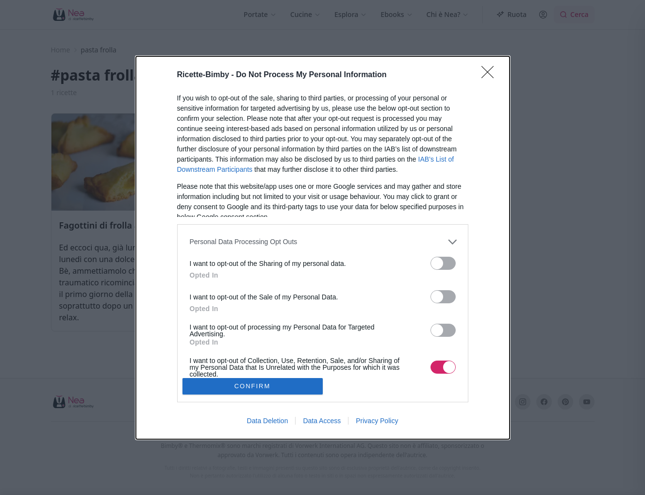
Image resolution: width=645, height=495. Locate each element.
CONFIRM (252, 386)
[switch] (443, 263)
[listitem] (323, 242)
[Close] (490, 75)
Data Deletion (267, 421)
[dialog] (323, 247)
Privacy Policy (377, 421)
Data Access (322, 421)
